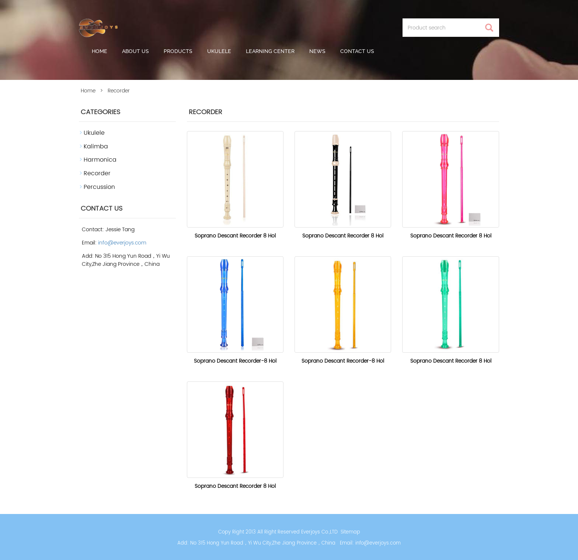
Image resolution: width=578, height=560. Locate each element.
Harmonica (100, 160)
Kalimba (96, 146)
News (317, 51)
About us (135, 51)
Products (178, 51)
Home (99, 51)
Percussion (99, 187)
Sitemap (350, 532)
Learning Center (270, 51)
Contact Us (357, 51)
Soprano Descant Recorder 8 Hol (235, 236)
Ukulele (219, 51)
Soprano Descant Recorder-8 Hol (235, 361)
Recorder (97, 173)
